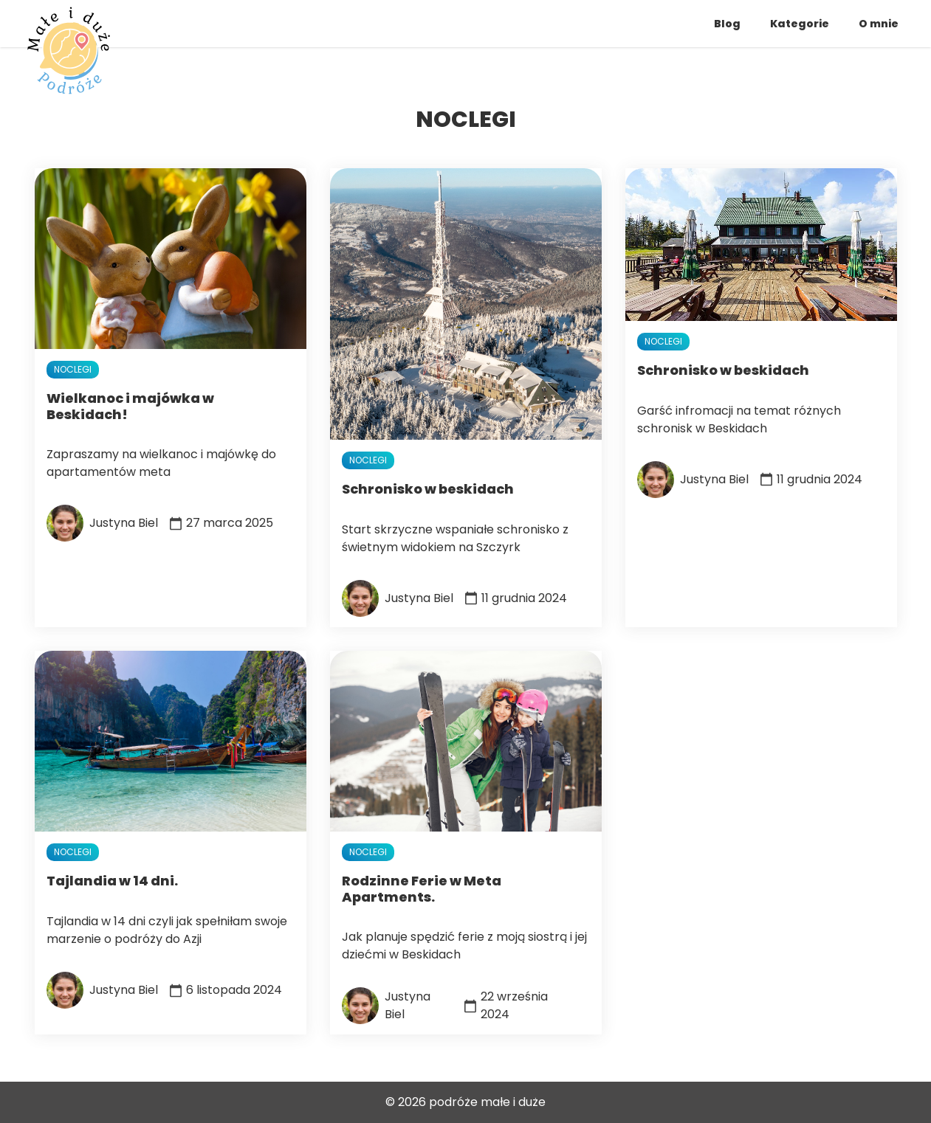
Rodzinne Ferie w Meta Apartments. (421, 888)
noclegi (73, 369)
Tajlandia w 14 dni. (112, 880)
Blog (727, 23)
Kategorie (799, 23)
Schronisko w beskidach (428, 489)
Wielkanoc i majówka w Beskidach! (130, 406)
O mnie (879, 23)
